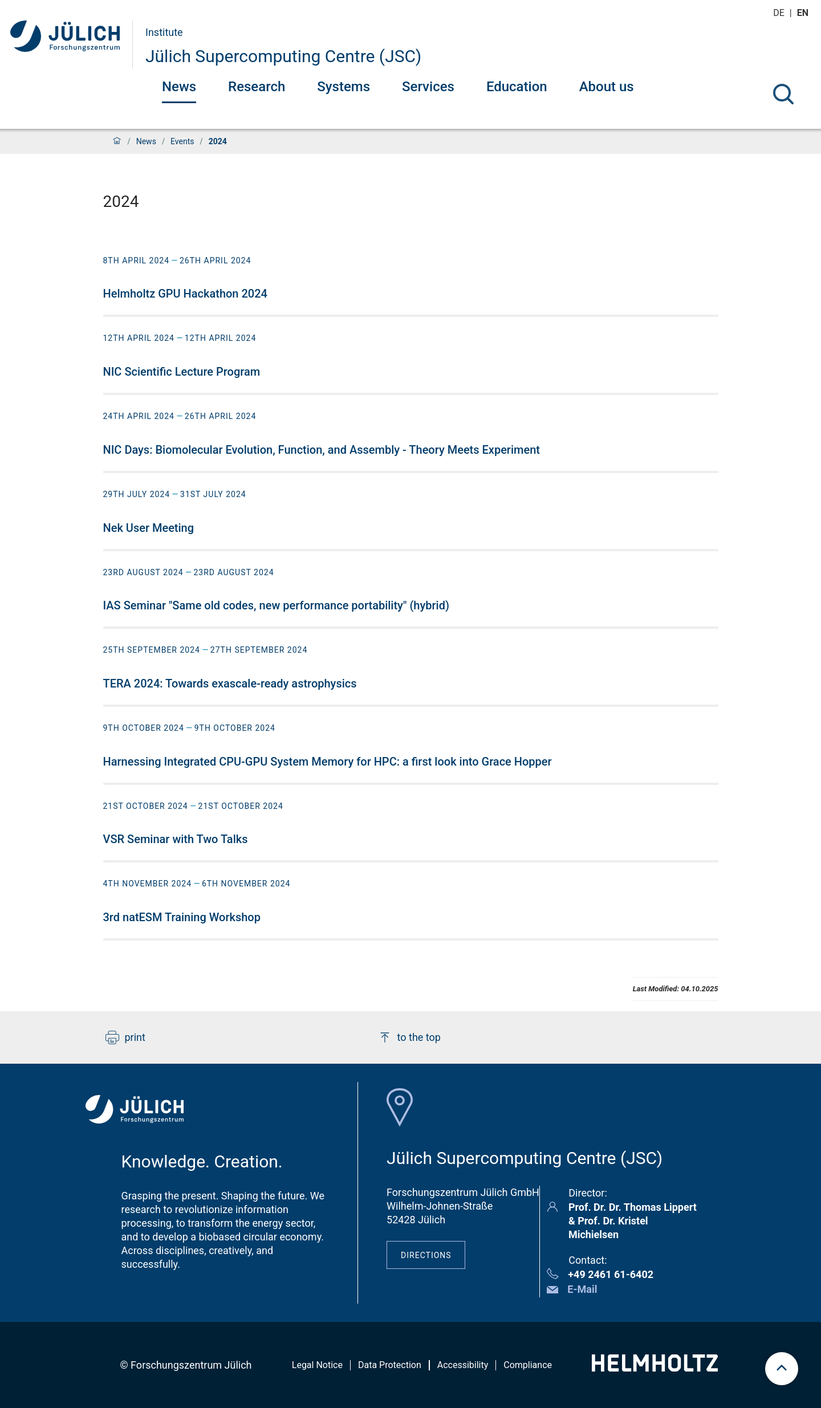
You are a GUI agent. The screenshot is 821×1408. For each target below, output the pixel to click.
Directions (426, 1255)
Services (428, 87)
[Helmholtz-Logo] (655, 1368)
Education (516, 87)
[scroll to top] (781, 1368)
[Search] (783, 94)
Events (182, 141)
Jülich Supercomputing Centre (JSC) (283, 56)
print (125, 1037)
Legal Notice (317, 1365)
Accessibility (463, 1365)
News (179, 87)
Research (256, 87)
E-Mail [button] (582, 1289)
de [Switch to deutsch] (780, 12)
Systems (343, 87)
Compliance (527, 1365)
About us (606, 87)
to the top (409, 1037)
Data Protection (389, 1365)
